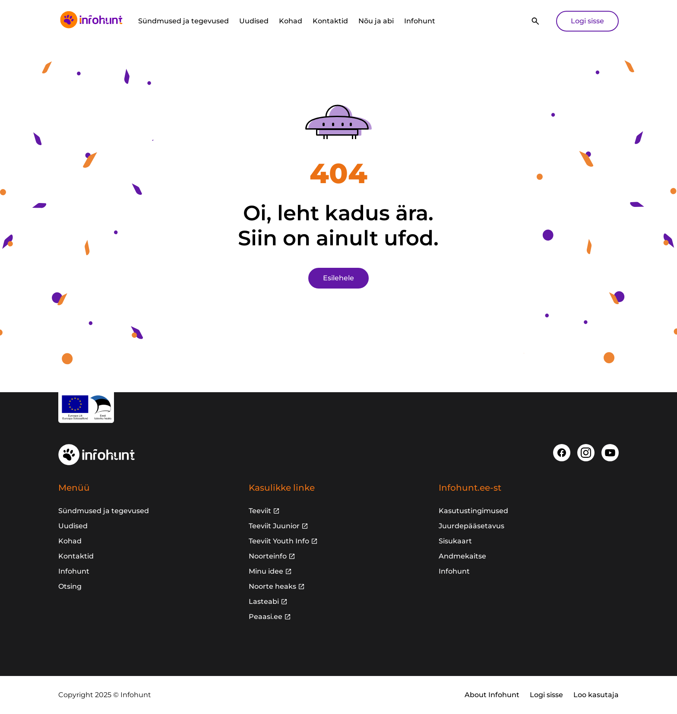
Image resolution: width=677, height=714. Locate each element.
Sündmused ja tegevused (183, 21)
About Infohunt (492, 695)
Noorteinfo (268, 556)
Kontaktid (330, 21)
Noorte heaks (272, 586)
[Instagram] (586, 452)
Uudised (254, 21)
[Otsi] (535, 21)
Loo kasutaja (596, 695)
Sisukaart (455, 541)
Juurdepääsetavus (471, 526)
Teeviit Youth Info (279, 541)
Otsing (70, 586)
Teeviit (260, 511)
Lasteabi (264, 601)
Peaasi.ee (265, 616)
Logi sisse (587, 21)
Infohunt (419, 21)
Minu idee (266, 571)
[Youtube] (610, 452)
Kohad (290, 21)
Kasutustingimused (473, 511)
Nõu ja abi (376, 21)
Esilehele (338, 278)
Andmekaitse (462, 556)
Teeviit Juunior (274, 526)
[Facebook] (561, 452)
